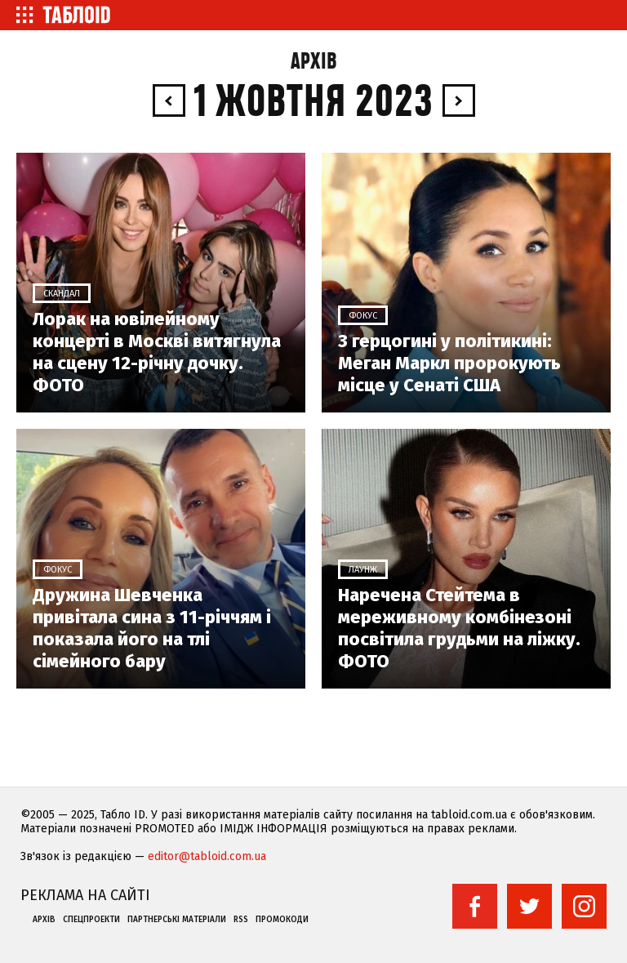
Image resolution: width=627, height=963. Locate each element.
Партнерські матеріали (176, 920)
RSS (240, 920)
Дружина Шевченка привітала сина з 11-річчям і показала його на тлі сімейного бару (152, 628)
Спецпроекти (91, 920)
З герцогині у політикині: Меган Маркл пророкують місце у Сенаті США (449, 363)
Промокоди (282, 920)
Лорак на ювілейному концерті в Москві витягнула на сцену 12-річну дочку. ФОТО (157, 352)
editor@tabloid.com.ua (207, 856)
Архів (314, 62)
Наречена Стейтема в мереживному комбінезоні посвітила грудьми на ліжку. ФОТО (459, 628)
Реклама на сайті (85, 895)
